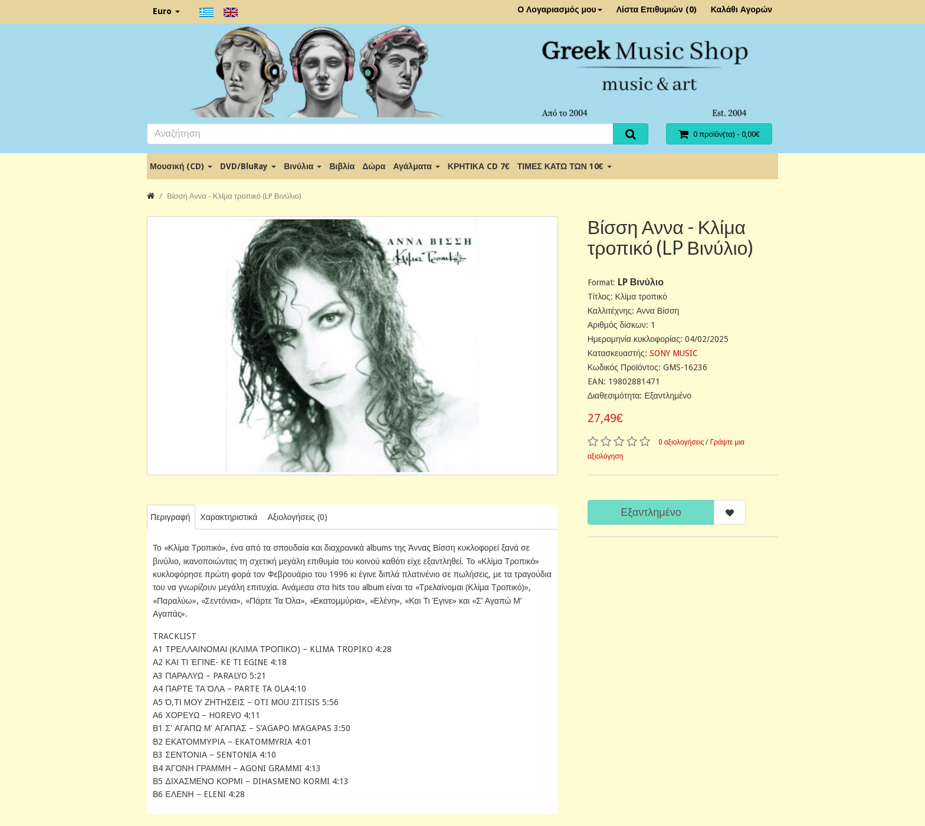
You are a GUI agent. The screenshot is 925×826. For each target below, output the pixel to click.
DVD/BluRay (248, 166)
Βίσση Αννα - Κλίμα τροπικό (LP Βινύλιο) (234, 196)
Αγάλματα (416, 166)
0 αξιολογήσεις (681, 442)
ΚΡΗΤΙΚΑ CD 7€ (479, 166)
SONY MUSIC (674, 353)
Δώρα (373, 166)
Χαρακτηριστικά (228, 517)
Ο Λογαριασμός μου (559, 9)
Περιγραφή (170, 517)
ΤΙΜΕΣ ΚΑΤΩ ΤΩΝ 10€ (564, 166)
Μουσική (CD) (181, 166)
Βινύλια (303, 166)
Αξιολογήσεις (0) (297, 517)
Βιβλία (342, 166)
